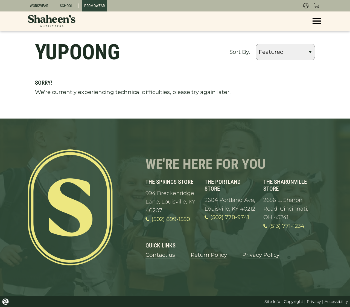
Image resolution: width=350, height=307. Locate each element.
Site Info (272, 301)
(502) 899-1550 (167, 219)
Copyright (293, 301)
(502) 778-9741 (227, 217)
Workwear (39, 6)
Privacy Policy (260, 255)
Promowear (94, 6)
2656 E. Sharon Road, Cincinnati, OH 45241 (285, 208)
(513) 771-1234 (283, 226)
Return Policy (209, 255)
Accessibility (336, 301)
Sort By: (239, 52)
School (66, 6)
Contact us (160, 255)
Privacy (314, 301)
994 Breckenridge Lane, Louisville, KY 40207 (170, 202)
